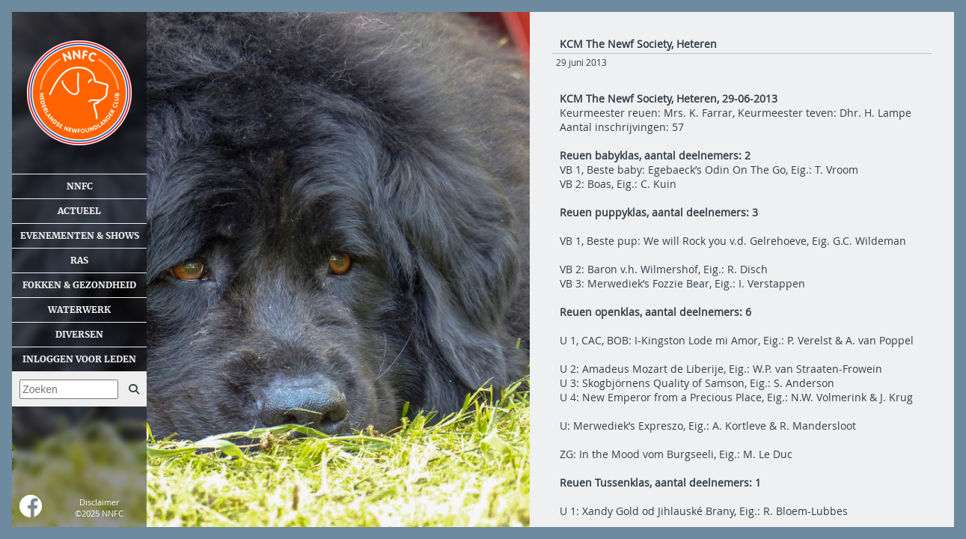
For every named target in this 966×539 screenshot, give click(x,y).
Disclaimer (99, 502)
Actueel (79, 211)
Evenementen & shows (79, 236)
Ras (79, 261)
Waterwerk (79, 310)
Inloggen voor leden (79, 359)
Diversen (79, 335)
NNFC (80, 186)
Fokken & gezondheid (79, 285)
